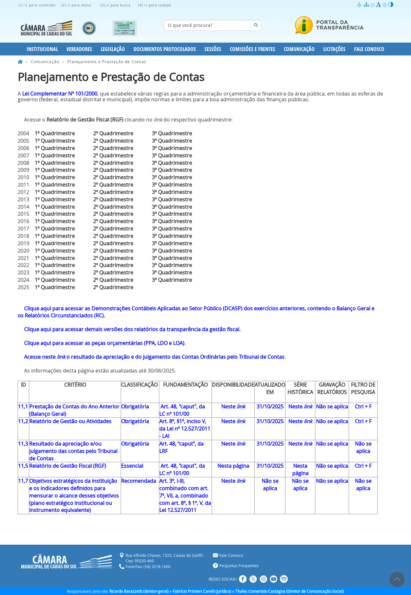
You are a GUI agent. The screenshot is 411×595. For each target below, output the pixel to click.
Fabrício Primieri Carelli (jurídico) (202, 591)
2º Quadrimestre (113, 133)
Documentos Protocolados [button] (165, 49)
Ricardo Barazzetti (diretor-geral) (139, 591)
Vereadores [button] (79, 49)
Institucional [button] (42, 49)
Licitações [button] (334, 49)
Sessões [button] (213, 49)
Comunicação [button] (299, 49)
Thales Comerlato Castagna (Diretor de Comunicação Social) (289, 591)
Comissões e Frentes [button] (252, 49)
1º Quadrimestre (55, 133)
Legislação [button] (113, 49)
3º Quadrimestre (172, 133)
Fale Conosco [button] (369, 49)
